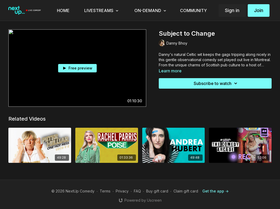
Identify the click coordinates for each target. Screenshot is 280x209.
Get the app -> (215, 191)
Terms (105, 191)
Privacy (122, 191)
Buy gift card (157, 191)
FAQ (137, 191)
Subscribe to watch (216, 83)
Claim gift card (185, 191)
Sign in (232, 10)
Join (258, 10)
